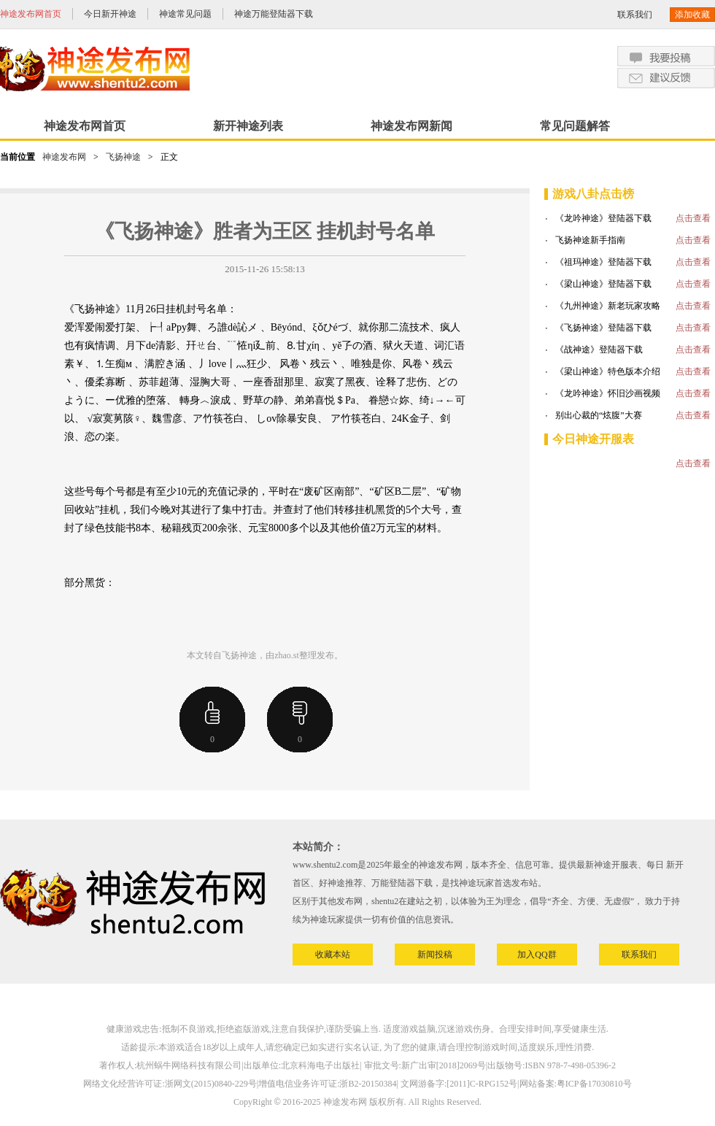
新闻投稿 (434, 954)
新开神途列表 (248, 126)
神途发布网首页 (30, 14)
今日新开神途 (110, 14)
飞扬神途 (123, 157)
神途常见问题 (185, 14)
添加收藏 (692, 14)
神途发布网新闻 (411, 126)
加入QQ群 (536, 954)
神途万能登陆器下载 (273, 14)
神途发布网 (64, 157)
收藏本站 (332, 954)
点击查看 (693, 218)
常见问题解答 (575, 126)
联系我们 (634, 14)
